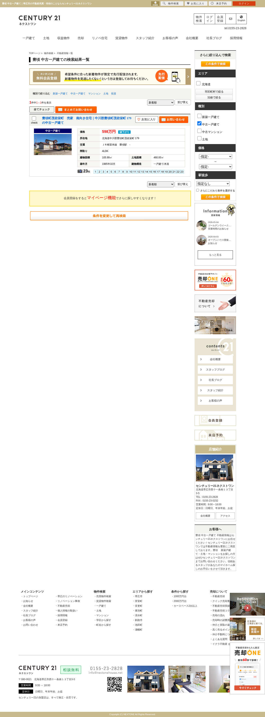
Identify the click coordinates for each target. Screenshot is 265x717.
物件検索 (199, 18)
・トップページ (29, 596)
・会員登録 (61, 620)
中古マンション (209, 131)
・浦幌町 (137, 629)
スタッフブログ (215, 369)
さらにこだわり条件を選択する (215, 190)
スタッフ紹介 (145, 38)
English (241, 19)
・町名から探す (102, 624)
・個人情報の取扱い (66, 610)
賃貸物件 (121, 38)
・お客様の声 (28, 620)
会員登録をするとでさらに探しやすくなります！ (110, 197)
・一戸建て (100, 605)
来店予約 (219, 3)
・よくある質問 (218, 639)
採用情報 (236, 38)
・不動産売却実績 (220, 605)
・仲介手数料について (222, 634)
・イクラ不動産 (220, 643)
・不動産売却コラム (221, 610)
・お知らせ (27, 601)
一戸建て (29, 38)
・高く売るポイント (221, 629)
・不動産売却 (62, 605)
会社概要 (192, 38)
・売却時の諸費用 (220, 620)
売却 (81, 38)
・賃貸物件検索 (102, 601)
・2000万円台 (179, 601)
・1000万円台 (179, 596)
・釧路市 (137, 620)
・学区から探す (102, 620)
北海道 (203, 84)
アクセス (225, 515)
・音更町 (137, 605)
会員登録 (220, 18)
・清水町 (137, 615)
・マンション (101, 615)
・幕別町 (137, 610)
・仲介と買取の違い (221, 624)
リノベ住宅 (99, 38)
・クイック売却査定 (221, 601)
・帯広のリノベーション (68, 596)
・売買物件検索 (102, 596)
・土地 (97, 610)
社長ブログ (214, 38)
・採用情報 (61, 615)
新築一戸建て (60, 93)
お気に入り (195, 3)
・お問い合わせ (29, 624)
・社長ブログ (28, 615)
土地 (46, 38)
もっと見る (215, 254)
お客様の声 (170, 38)
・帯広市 (137, 596)
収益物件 (63, 38)
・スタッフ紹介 (29, 610)
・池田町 (137, 624)
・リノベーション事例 (67, 601)
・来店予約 (61, 624)
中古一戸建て (78, 93)
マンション (94, 93)
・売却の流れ (217, 615)
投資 (113, 93)
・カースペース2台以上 (184, 605)
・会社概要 (27, 605)
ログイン (209, 18)
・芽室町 (137, 601)
